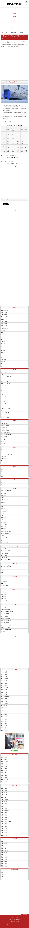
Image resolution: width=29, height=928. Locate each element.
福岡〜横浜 (4, 843)
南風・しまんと (5, 410)
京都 (2, 570)
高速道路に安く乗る (6, 490)
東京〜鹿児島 (4, 730)
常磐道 (3, 515)
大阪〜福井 (4, 797)
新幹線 (14, 307)
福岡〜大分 (4, 863)
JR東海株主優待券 (5, 432)
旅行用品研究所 (5, 613)
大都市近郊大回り (5, 427)
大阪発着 (3, 596)
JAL (2, 471)
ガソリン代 (4, 537)
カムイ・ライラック (6, 376)
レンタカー (4, 540)
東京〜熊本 (4, 728)
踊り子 (3, 390)
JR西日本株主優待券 (6, 434)
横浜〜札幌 (4, 757)
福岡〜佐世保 (4, 857)
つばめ (3, 341)
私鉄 (14, 447)
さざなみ (3, 388)
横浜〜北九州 (4, 779)
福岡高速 (3, 529)
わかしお (3, 385)
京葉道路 (3, 535)
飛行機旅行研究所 (5, 609)
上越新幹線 (4, 319)
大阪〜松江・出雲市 (6, 821)
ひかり (3, 332)
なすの (3, 350)
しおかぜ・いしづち (6, 408)
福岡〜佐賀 (4, 852)
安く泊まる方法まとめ (6, 566)
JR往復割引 (4, 436)
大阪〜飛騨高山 (5, 799)
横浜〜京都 (4, 764)
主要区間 (14, 9)
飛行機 (14, 16)
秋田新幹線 (4, 325)
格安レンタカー (5, 542)
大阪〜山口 (4, 817)
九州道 (3, 502)
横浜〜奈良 (4, 770)
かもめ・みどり (5, 417)
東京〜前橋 (4, 681)
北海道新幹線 (4, 328)
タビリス (3, 607)
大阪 (2, 572)
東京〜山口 (4, 719)
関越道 (3, 508)
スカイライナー (5, 449)
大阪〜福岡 (4, 832)
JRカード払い (4, 443)
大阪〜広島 (4, 815)
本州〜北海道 (4, 553)
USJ (2, 583)
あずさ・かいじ (5, 392)
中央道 (3, 504)
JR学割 (3, 439)
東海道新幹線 (4, 310)
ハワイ (3, 879)
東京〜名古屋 (4, 703)
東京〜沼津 (4, 698)
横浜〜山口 (4, 777)
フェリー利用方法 (5, 550)
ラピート (3, 463)
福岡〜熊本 (4, 848)
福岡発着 (3, 598)
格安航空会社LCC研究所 (7, 611)
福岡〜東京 (4, 841)
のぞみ (3, 330)
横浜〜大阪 (4, 766)
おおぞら (16, 32)
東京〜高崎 (4, 683)
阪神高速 (3, 526)
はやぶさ (3, 343)
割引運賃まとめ (5, 469)
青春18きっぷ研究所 (6, 620)
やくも (3, 406)
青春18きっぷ (4, 423)
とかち (3, 374)
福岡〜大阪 (4, 845)
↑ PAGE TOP (25, 914)
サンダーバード (5, 399)
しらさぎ (3, 397)
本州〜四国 (4, 555)
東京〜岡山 (4, 714)
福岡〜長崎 (4, 854)
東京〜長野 (4, 689)
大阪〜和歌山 (4, 806)
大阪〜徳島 (4, 826)
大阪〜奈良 (4, 803)
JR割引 (14, 420)
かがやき (3, 361)
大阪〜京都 (4, 801)
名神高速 (3, 495)
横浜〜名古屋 (4, 761)
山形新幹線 (4, 323)
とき (2, 357)
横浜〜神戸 (4, 768)
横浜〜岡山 (4, 773)
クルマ (14, 20)
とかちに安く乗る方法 (12, 163)
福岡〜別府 (4, 861)
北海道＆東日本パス (6, 425)
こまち (3, 355)
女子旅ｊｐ (4, 631)
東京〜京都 (4, 705)
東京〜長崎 (4, 725)
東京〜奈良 (4, 712)
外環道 (3, 520)
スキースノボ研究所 (6, 625)
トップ (3, 32)
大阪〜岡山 (4, 812)
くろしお (3, 403)
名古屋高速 (4, 524)
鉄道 (14, 13)
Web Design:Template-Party (14, 925)
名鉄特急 (3, 458)
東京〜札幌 (4, 672)
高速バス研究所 (5, 622)
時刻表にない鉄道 (5, 627)
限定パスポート (5, 581)
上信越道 (3, 511)
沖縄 (2, 876)
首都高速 (3, 522)
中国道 (3, 497)
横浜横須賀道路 (5, 533)
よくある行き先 (5, 601)
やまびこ (3, 348)
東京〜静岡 (4, 701)
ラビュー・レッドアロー (7, 454)
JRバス (3, 484)
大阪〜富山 (4, 792)
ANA (2, 473)
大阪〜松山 (4, 828)
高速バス (3, 482)
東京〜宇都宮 (4, 678)
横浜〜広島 (4, 775)
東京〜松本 (4, 694)
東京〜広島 (4, 716)
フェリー (14, 24)
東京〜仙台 (4, 674)
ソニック (3, 414)
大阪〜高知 (4, 830)
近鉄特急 (3, 461)
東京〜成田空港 (5, 696)
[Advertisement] (14, 64)
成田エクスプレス (5, 383)
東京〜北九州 (4, 721)
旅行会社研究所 (5, 616)
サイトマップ (14, 917)
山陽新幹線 (4, 312)
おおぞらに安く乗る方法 (13, 157)
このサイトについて (14, 921)
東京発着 (3, 592)
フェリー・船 (14, 546)
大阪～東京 (4, 788)
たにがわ (3, 359)
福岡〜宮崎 (4, 866)
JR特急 (11, 32)
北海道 (3, 872)
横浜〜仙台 (4, 759)
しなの (3, 394)
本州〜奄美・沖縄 (5, 559)
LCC (2, 476)
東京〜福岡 (4, 723)
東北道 (3, 513)
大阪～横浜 (4, 790)
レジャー (14, 28)
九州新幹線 (4, 314)
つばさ (3, 352)
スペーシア (4, 456)
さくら (3, 339)
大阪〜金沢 (4, 794)
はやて (3, 346)
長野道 (3, 506)
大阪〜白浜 (4, 808)
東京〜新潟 (4, 685)
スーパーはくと (5, 412)
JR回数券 (3, 441)
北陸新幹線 (4, 321)
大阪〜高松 (4, 824)
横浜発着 (3, 594)
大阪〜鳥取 (4, 819)
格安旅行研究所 (14, 3)
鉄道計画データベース (6, 629)
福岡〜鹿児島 (4, 850)
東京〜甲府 (4, 692)
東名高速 (3, 493)
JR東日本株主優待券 (6, 430)
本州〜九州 (4, 557)
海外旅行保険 (4, 585)
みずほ (3, 337)
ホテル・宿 (14, 563)
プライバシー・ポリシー (14, 919)
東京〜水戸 (4, 676)
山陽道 (3, 499)
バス (14, 480)
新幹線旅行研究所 (5, 618)
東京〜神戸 (4, 710)
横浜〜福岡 (4, 781)
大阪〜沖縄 (4, 835)
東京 (2, 568)
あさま (3, 366)
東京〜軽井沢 (4, 687)
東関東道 (3, 517)
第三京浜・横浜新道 (6, 531)
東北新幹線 (4, 316)
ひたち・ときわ (5, 381)
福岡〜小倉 (4, 859)
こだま (3, 334)
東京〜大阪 (4, 707)
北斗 (2, 379)
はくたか (3, 363)
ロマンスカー (4, 452)
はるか (3, 401)
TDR (2, 579)
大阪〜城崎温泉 (5, 810)
